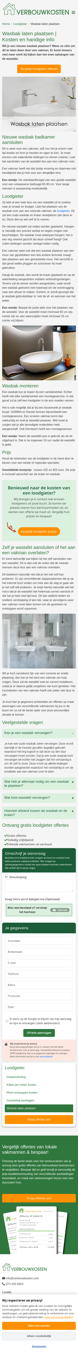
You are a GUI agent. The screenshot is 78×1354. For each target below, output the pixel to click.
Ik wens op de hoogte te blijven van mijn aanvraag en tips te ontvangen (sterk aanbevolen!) (40, 1021)
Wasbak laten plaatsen (45, 23)
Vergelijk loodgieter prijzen (39, 531)
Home (6, 23)
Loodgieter (20, 23)
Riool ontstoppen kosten (22, 1092)
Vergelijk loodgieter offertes (39, 69)
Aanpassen (39, 1346)
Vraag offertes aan (39, 1119)
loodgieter (63, 210)
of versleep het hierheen (27, 910)
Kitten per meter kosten (21, 1084)
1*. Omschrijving (16, 877)
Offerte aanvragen (39, 1033)
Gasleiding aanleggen (20, 1100)
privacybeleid (46, 1056)
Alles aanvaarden (39, 1325)
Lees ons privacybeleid (59, 1317)
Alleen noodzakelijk (39, 1336)
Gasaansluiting (16, 1076)
